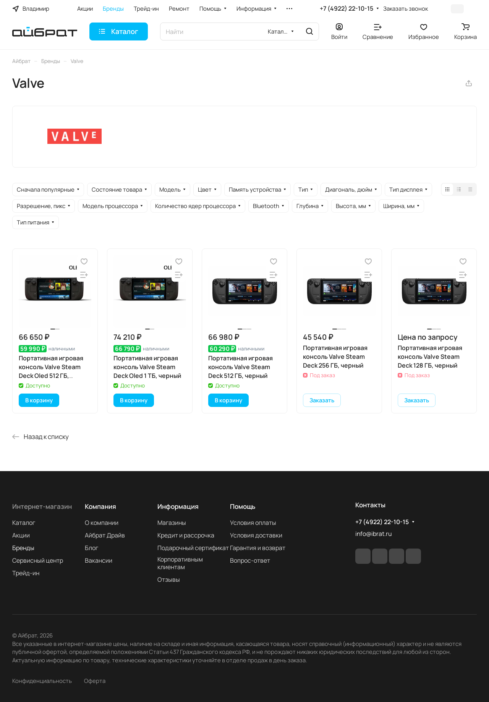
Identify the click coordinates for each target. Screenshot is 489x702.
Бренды (23, 548)
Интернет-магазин (42, 506)
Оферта (94, 680)
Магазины (171, 522)
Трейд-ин (25, 573)
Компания (100, 506)
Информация (178, 506)
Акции (21, 535)
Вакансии (98, 560)
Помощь (242, 506)
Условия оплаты (253, 522)
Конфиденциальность (42, 680)
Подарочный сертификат (193, 548)
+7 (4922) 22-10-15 (346, 8)
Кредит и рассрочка (185, 535)
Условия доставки (256, 535)
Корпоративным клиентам (180, 563)
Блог (91, 548)
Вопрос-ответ (250, 560)
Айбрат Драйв (105, 535)
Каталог (23, 522)
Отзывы (168, 579)
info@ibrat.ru (373, 533)
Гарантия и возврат (257, 548)
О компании (101, 522)
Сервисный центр (37, 560)
